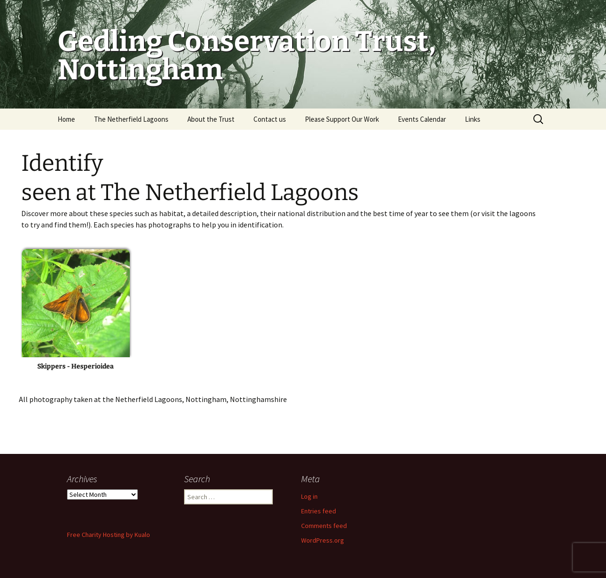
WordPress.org (322, 540)
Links (472, 119)
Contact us (269, 119)
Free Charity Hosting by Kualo (108, 534)
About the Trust (211, 119)
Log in (309, 496)
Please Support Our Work (342, 119)
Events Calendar (422, 119)
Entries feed (318, 511)
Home (66, 119)
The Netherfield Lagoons (131, 119)
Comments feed (324, 525)
